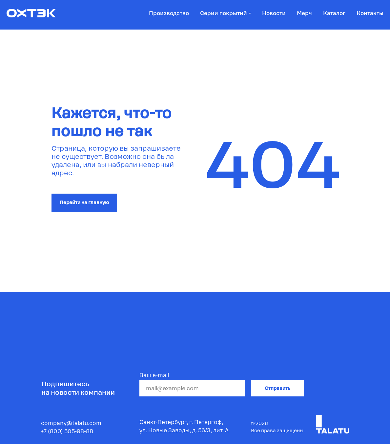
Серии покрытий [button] (223, 13)
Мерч (304, 13)
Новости (274, 13)
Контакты (370, 13)
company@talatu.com (71, 423)
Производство (169, 13)
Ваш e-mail (154, 375)
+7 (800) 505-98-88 (67, 431)
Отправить (277, 388)
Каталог (334, 13)
